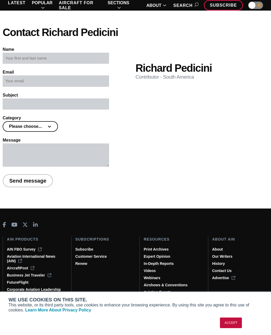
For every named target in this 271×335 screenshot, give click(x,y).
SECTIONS (118, 5)
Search (185, 5)
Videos (150, 271)
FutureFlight (18, 282)
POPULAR (42, 5)
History (218, 263)
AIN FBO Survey (24, 249)
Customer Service (91, 256)
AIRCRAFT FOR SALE (76, 5)
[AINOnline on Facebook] (4, 224)
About (217, 249)
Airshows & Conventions (166, 285)
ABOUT (156, 5)
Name (8, 49)
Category (12, 118)
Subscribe (223, 5)
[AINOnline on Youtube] (14, 224)
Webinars (152, 278)
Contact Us (222, 271)
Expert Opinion (157, 256)
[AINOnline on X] (25, 224)
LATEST (16, 3)
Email (8, 72)
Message (12, 140)
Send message (27, 181)
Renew (81, 263)
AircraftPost (20, 268)
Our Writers (222, 256)
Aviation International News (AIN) (31, 258)
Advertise (224, 278)
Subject (10, 95)
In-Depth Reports (159, 263)
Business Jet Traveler (29, 275)
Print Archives (156, 249)
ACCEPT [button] (230, 323)
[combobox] (9, 126)
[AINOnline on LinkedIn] (35, 224)
